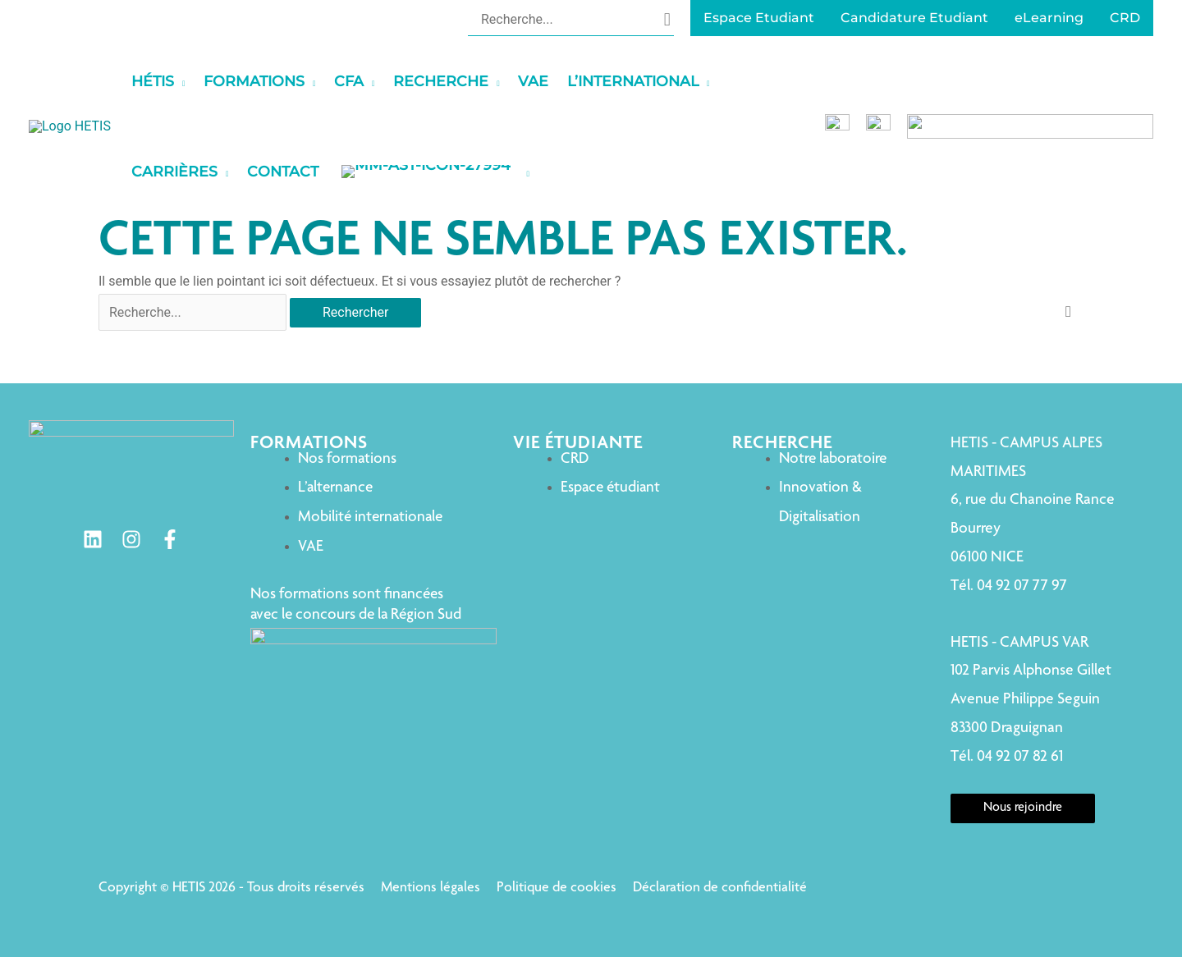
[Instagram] (134, 539)
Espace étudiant (582, 488)
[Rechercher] (667, 18)
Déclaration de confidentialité (720, 888)
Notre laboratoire (814, 459)
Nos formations (354, 459)
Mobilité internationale (377, 517)
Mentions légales (430, 888)
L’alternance (342, 488)
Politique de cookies (556, 888)
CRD (547, 459)
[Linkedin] (96, 539)
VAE (317, 547)
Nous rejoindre (1013, 808)
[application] (278, 81)
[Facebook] (173, 539)
